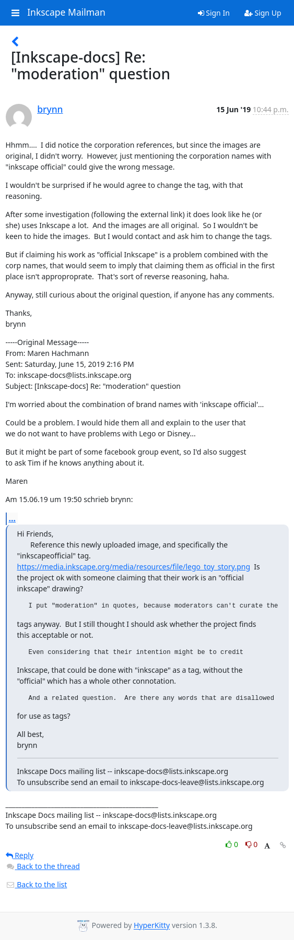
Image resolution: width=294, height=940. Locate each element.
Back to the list (36, 884)
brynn (50, 109)
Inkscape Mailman (66, 12)
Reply (20, 855)
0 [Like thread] (233, 844)
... (12, 518)
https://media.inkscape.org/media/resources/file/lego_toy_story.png (134, 567)
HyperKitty (152, 926)
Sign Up (262, 13)
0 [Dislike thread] (251, 844)
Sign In (214, 13)
